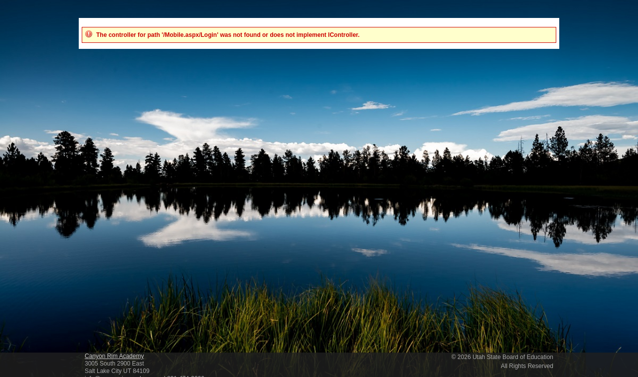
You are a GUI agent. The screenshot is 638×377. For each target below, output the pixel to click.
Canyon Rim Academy (114, 356)
